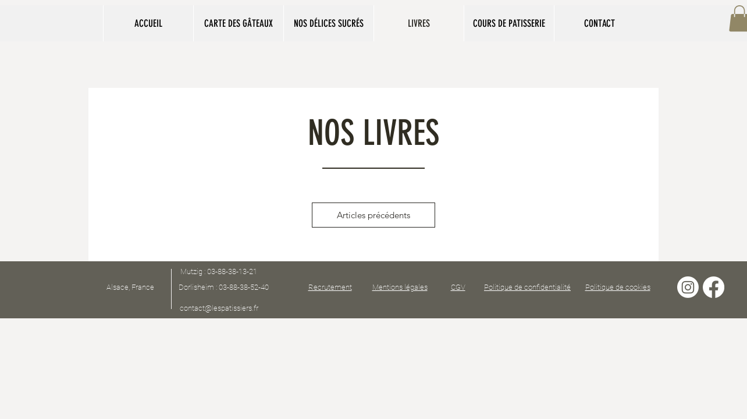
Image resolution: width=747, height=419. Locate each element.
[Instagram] (688, 287)
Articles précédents (373, 215)
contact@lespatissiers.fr (219, 308)
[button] (238, 23)
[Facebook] (713, 287)
